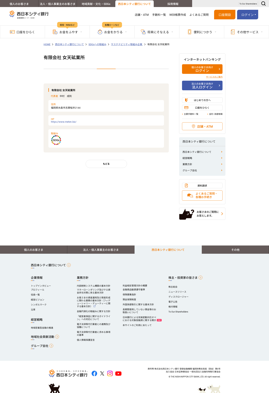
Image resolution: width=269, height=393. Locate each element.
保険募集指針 (129, 294)
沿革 (33, 309)
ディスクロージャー (178, 297)
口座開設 (225, 15)
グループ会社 (190, 170)
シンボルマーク (38, 304)
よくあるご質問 (199, 14)
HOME (47, 44)
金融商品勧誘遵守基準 (134, 289)
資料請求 (202, 185)
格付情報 (172, 306)
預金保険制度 (129, 299)
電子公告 (172, 301)
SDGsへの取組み (97, 44)
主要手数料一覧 (191, 114)
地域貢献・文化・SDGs (96, 4)
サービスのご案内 (214, 77)
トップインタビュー (41, 286)
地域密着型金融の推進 (42, 328)
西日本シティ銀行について (134, 4)
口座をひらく (22, 31)
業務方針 (187, 164)
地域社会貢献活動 (42, 337)
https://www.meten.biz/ (106, 120)
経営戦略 (187, 158)
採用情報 (172, 4)
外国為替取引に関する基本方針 (138, 304)
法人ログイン (202, 85)
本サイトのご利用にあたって (137, 325)
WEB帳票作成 (177, 14)
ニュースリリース (177, 292)
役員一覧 (35, 294)
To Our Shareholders (248, 4)
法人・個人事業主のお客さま (57, 4)
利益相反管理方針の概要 (135, 285)
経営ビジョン (37, 299)
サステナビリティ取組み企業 (127, 44)
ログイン (247, 15)
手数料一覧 (159, 14)
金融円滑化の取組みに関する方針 (93, 311)
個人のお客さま (19, 4)
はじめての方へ (202, 100)
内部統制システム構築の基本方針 (93, 286)
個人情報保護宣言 (86, 340)
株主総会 (172, 287)
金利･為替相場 (216, 114)
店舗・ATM (142, 14)
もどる (106, 164)
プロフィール (37, 289)
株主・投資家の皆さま (183, 277)
